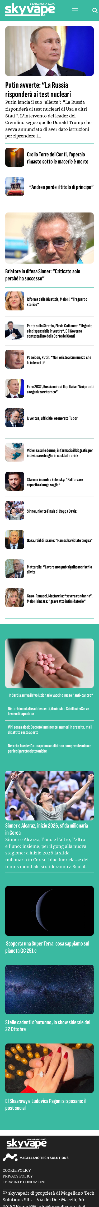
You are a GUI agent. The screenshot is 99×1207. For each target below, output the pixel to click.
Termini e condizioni (24, 1182)
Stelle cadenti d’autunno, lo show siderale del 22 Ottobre (47, 1025)
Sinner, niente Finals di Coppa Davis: (52, 511)
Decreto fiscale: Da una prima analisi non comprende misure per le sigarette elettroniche (49, 748)
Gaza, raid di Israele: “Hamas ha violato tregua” (60, 540)
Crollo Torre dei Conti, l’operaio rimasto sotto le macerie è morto (57, 158)
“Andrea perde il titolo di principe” (61, 187)
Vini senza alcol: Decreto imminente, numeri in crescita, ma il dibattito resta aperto (50, 729)
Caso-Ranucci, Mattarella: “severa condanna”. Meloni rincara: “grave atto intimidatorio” (60, 598)
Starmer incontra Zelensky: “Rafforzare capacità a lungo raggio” (55, 482)
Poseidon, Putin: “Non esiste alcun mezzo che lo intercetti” (59, 360)
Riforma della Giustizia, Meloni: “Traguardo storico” (57, 301)
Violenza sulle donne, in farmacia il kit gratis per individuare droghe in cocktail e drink (60, 453)
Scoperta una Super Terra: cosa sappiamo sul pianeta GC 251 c (47, 947)
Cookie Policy (17, 1170)
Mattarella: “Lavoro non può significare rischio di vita (59, 569)
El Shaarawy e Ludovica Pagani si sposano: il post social (45, 1104)
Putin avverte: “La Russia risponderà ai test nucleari (38, 90)
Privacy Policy (18, 1176)
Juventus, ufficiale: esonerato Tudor (52, 418)
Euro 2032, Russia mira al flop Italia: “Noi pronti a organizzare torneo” (60, 389)
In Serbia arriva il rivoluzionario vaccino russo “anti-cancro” (51, 695)
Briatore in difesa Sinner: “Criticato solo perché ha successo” (42, 275)
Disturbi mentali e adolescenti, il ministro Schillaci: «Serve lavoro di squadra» (48, 711)
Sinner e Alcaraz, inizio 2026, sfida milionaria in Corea (46, 829)
